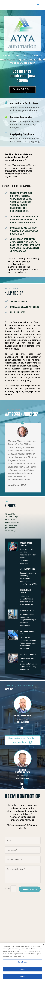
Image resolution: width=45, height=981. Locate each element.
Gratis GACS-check (21, 91)
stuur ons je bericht (29, 889)
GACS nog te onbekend (28, 655)
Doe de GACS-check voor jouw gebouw (22, 76)
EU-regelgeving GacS (28, 611)
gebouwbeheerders (27, 569)
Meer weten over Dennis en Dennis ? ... (21, 740)
